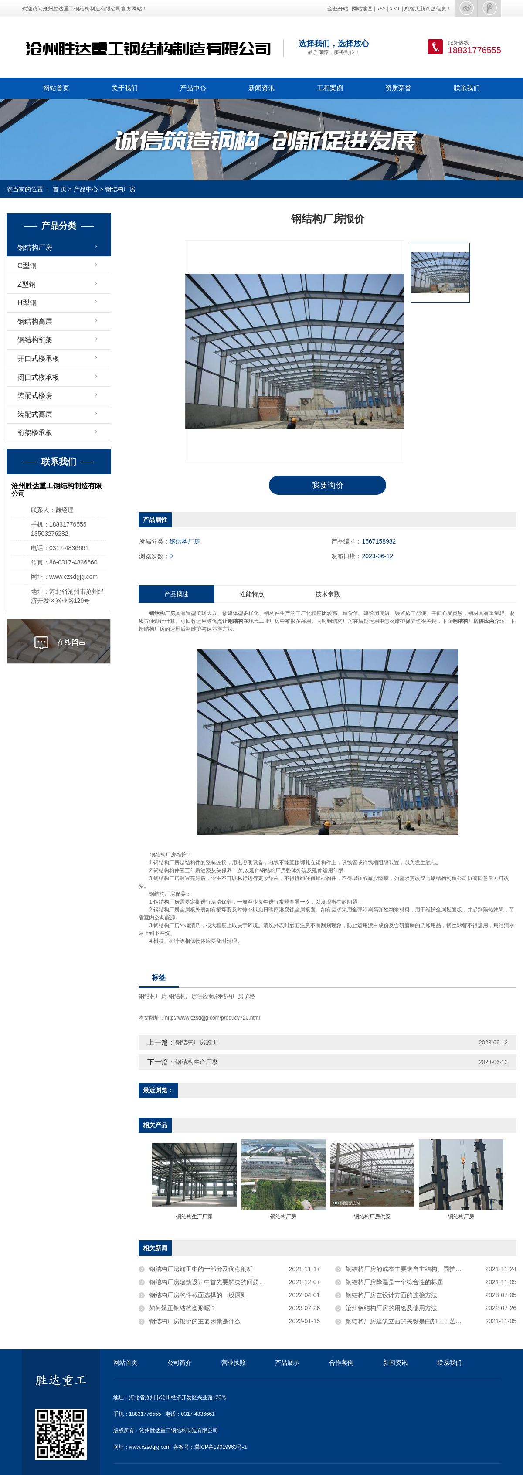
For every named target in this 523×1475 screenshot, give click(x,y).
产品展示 (287, 1362)
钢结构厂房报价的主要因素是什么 (195, 1321)
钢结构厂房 (120, 189)
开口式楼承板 (38, 358)
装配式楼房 (34, 395)
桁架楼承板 (34, 432)
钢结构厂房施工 (196, 1042)
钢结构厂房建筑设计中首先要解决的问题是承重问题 (219, 1281)
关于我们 (125, 88)
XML (395, 9)
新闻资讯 (261, 88)
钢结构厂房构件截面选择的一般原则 (198, 1294)
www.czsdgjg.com (149, 1447)
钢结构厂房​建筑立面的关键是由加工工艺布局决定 (413, 1321)
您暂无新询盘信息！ (428, 9)
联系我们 (467, 88)
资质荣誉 (398, 88)
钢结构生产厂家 (196, 1061)
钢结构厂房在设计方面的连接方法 (391, 1294)
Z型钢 (26, 284)
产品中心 (193, 88)
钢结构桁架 (34, 339)
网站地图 (362, 9)
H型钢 (27, 302)
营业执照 (233, 1362)
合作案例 (341, 1362)
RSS (381, 9)
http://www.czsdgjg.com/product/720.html (212, 1018)
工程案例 (330, 88)
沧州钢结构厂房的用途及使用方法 (391, 1308)
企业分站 (337, 9)
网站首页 (56, 88)
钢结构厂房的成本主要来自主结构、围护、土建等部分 (419, 1268)
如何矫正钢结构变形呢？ (182, 1308)
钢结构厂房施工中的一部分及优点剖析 (201, 1268)
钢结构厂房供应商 (191, 996)
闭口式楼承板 (38, 377)
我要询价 (327, 485)
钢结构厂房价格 (235, 996)
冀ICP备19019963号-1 (220, 1447)
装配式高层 (34, 414)
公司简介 (179, 1362)
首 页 (60, 189)
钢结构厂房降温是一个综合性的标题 (394, 1281)
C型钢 (27, 265)
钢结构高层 (34, 321)
